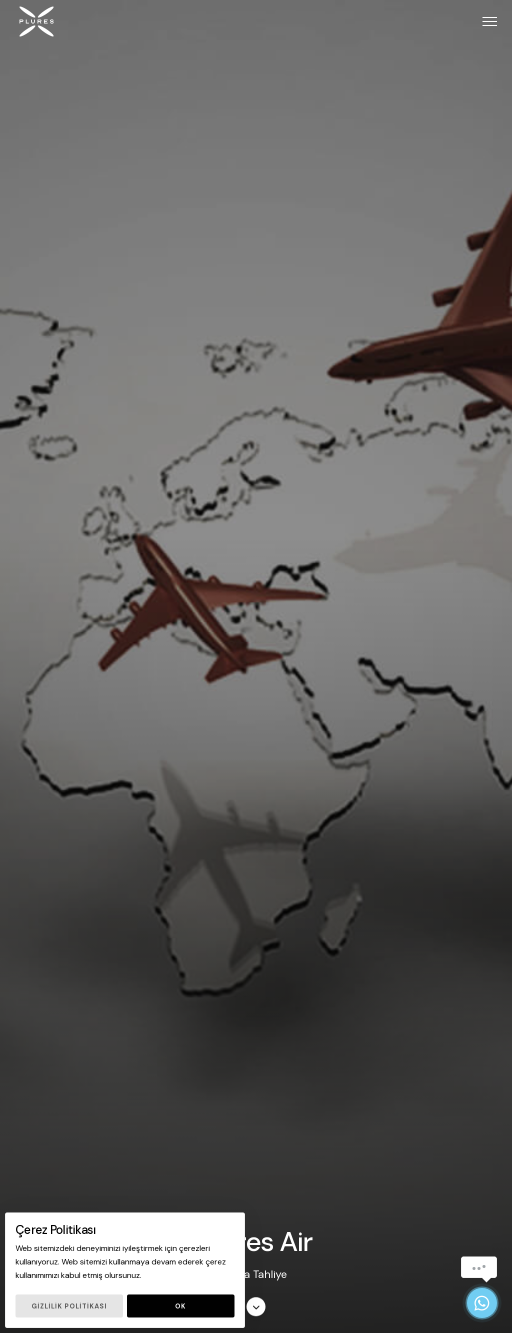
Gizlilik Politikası (70, 1306)
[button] (489, 21)
